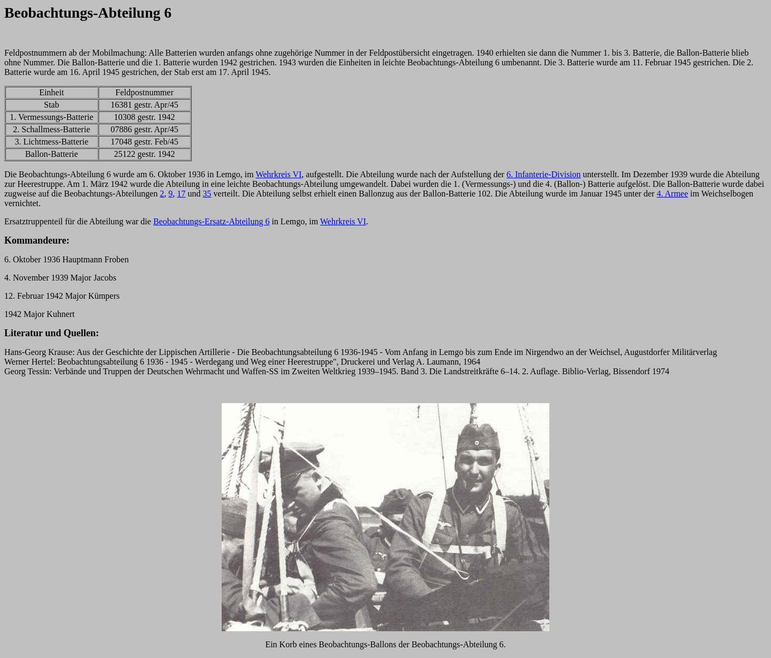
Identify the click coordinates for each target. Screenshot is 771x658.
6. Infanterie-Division (544, 174)
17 (181, 193)
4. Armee (672, 193)
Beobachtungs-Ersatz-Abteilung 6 (211, 221)
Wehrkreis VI (278, 174)
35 (207, 193)
